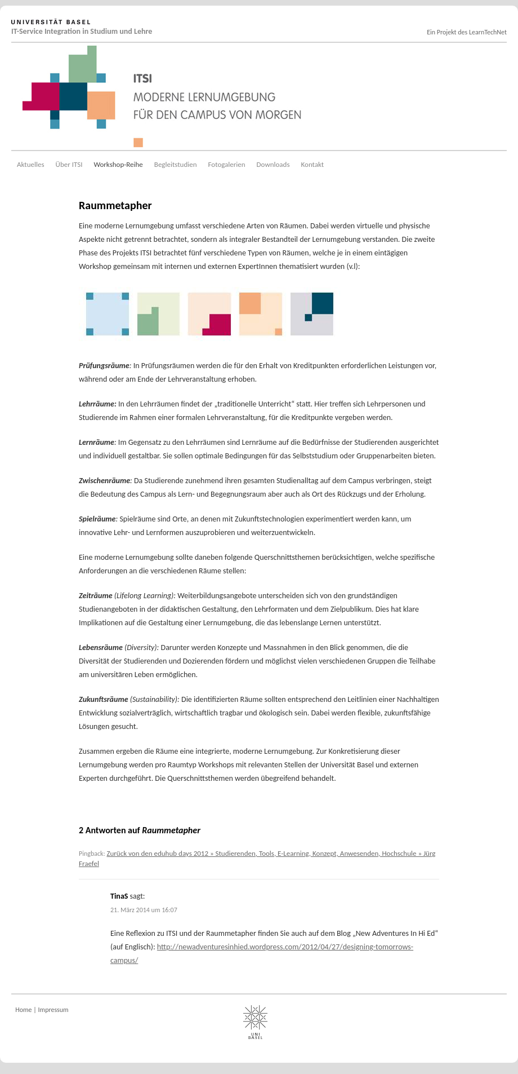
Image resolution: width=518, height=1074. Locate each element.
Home (23, 1010)
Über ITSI (69, 164)
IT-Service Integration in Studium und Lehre (81, 31)
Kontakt (312, 164)
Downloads (273, 164)
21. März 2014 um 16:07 (143, 910)
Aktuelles (30, 164)
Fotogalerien (226, 164)
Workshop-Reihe (117, 164)
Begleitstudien (175, 164)
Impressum (53, 1010)
